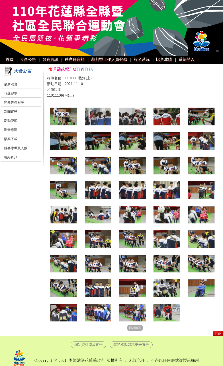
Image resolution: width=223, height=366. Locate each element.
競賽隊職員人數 (15, 148)
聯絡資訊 (10, 157)
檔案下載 (10, 139)
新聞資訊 (10, 111)
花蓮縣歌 (10, 93)
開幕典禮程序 (14, 102)
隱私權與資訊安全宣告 (131, 345)
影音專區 (10, 130)
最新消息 (10, 84)
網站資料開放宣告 (88, 345)
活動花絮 (10, 121)
